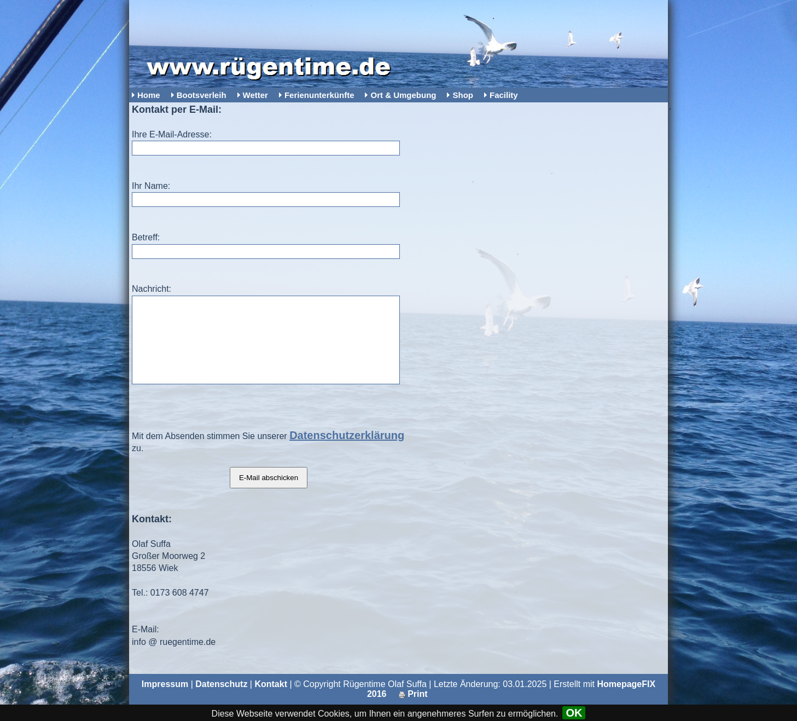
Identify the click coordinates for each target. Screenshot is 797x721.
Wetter (255, 95)
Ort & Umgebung (403, 95)
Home (148, 95)
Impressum (165, 700)
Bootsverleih (201, 95)
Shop (462, 95)
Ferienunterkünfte (319, 95)
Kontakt (270, 700)
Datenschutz (221, 700)
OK (574, 713)
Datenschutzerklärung (346, 452)
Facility (504, 95)
